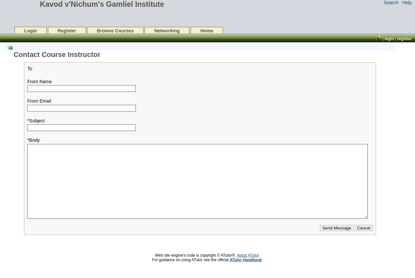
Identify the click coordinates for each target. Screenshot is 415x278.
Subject (37, 120)
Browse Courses (115, 30)
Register (67, 30)
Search (391, 2)
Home (206, 30)
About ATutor (248, 270)
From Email (39, 101)
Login (30, 30)
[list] (199, 150)
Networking (167, 30)
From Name (39, 81)
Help (407, 2)
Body (34, 140)
